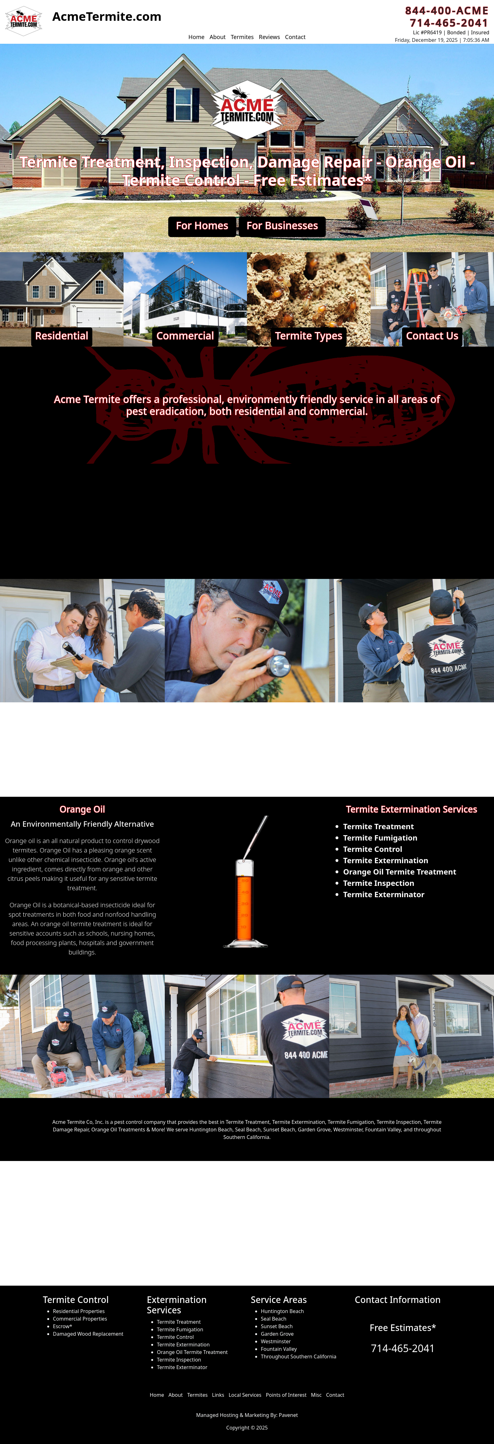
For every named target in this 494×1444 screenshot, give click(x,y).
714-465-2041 (403, 1348)
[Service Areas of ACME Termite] (247, 1224)
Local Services (245, 1394)
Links (218, 1394)
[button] (23, 21)
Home (196, 37)
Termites (242, 37)
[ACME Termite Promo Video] (247, 520)
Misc (316, 1394)
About (218, 37)
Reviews (269, 37)
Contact (295, 37)
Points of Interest (286, 1394)
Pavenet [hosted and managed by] (288, 1415)
